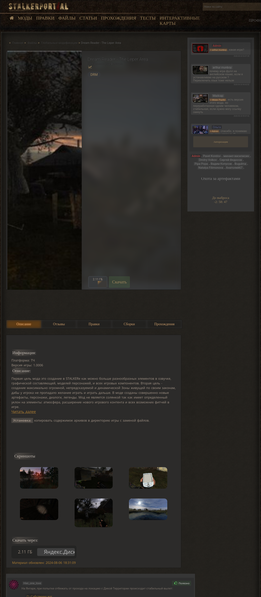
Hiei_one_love (32, 583)
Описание (23, 324)
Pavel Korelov (212, 156)
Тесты (148, 18)
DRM (94, 75)
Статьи (88, 18)
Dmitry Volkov (208, 160)
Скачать (119, 282)
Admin (196, 156)
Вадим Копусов (221, 164)
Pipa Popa (201, 164)
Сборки (129, 324)
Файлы (67, 18)
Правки (45, 18)
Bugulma (240, 164)
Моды (25, 18)
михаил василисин (236, 156)
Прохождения (118, 18)
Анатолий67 (234, 167)
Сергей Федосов (231, 160)
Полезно (182, 583)
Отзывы (59, 324)
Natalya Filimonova (210, 167)
